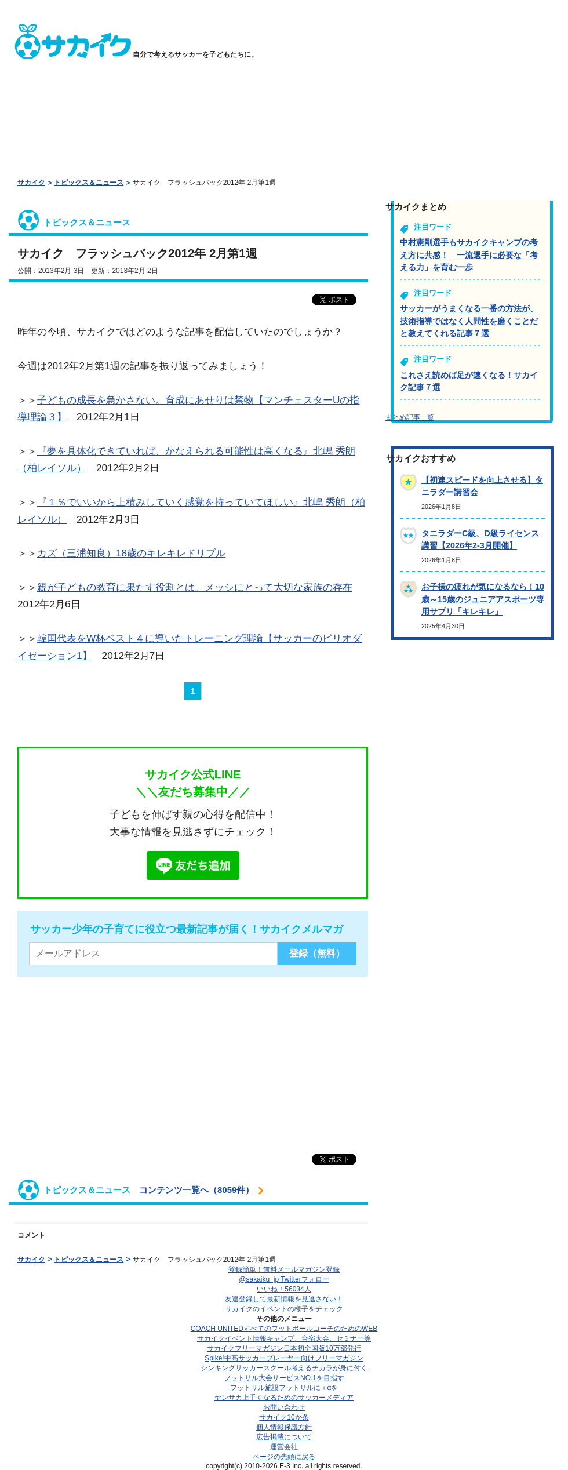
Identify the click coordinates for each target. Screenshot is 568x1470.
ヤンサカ (284, 1397)
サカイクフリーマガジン (284, 1348)
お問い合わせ (284, 1407)
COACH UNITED (284, 1329)
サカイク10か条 (283, 1417)
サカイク (31, 183)
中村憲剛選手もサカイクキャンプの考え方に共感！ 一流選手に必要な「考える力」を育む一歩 (469, 255)
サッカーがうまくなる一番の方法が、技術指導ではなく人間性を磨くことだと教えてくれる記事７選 (469, 321)
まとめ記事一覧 (409, 417)
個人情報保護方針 (284, 1427)
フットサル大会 (284, 1378)
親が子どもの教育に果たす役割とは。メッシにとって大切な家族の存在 (194, 587)
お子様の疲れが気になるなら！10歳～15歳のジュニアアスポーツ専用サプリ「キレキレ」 (482, 599)
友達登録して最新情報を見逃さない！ (284, 1299)
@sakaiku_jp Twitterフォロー (284, 1279)
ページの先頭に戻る (284, 1457)
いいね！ (284, 1289)
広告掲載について (284, 1437)
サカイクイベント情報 (284, 1338)
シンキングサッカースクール (284, 1368)
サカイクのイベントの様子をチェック (284, 1309)
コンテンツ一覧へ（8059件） (196, 1190)
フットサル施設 (284, 1388)
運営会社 (284, 1447)
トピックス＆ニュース (88, 183)
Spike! (284, 1358)
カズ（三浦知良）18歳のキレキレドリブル (131, 553)
